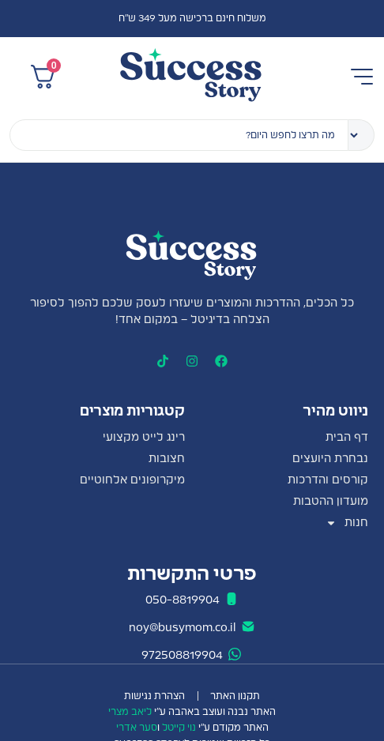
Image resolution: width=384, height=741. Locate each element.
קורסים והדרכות (328, 480)
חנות (347, 523)
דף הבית (347, 437)
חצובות (167, 459)
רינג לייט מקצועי (144, 437)
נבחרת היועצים (330, 459)
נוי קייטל (179, 727)
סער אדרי (136, 727)
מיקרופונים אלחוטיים (132, 480)
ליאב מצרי (130, 712)
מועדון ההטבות (330, 501)
